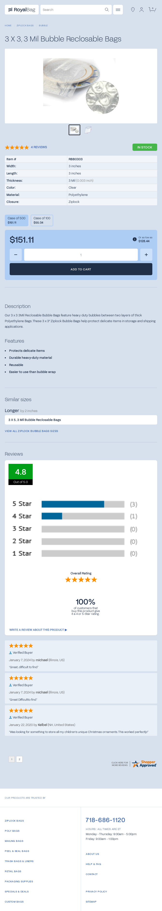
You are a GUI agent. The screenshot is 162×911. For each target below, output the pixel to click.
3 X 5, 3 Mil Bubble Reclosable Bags (34, 420)
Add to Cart (81, 269)
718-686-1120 (105, 820)
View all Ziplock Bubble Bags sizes (31, 430)
